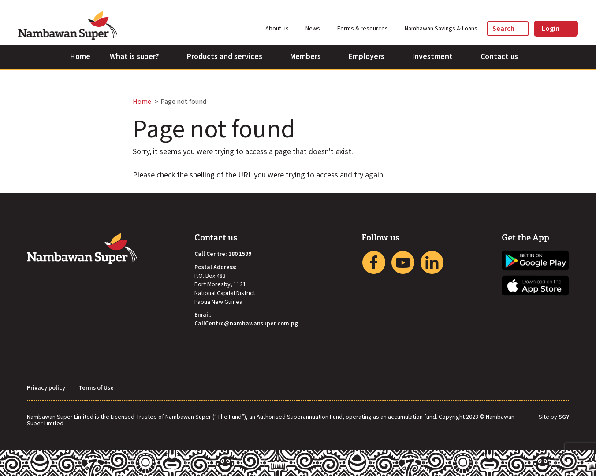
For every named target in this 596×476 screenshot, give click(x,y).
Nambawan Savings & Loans (441, 28)
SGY (564, 417)
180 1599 (239, 254)
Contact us (503, 56)
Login (556, 28)
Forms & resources (366, 28)
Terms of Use (96, 388)
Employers (371, 56)
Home (80, 56)
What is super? (139, 56)
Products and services (229, 56)
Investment (436, 56)
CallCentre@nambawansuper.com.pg (246, 324)
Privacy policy (46, 388)
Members (309, 56)
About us (281, 28)
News (316, 28)
